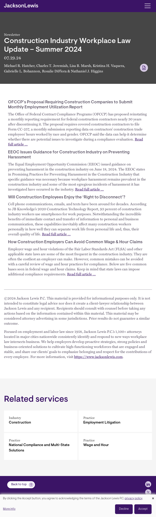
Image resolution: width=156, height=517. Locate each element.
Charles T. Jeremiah (52, 65)
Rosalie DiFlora (54, 71)
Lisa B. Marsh (80, 65)
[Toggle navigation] (147, 5)
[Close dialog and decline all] (153, 497)
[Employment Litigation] (115, 421)
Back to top (19, 484)
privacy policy (133, 498)
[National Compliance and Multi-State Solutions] (40, 446)
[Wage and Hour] (115, 446)
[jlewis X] (148, 492)
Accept (143, 509)
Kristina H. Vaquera (108, 65)
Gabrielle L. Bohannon (22, 71)
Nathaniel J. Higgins (87, 71)
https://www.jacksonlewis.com (98, 356)
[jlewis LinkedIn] (148, 484)
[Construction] (40, 421)
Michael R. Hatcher (19, 65)
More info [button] (9, 509)
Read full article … (89, 189)
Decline (124, 509)
